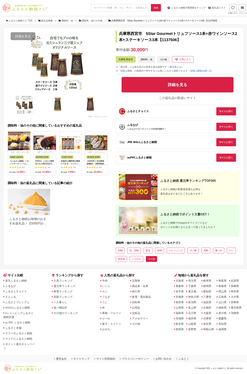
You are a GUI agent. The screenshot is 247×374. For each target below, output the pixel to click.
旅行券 (136, 291)
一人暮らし (60, 302)
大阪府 (207, 313)
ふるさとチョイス (16, 291)
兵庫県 (207, 318)
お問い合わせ (163, 358)
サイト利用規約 (104, 358)
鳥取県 (222, 280)
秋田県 (180, 302)
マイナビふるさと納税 (18, 338)
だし (231, 250)
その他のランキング (66, 313)
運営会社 (60, 358)
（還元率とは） (175, 67)
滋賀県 (207, 302)
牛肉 (104, 280)
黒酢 (206, 250)
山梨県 (192, 323)
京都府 (207, 307)
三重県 (207, 296)
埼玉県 (192, 280)
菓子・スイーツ (111, 323)
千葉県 (192, 286)
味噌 (159, 250)
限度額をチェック (186, 8)
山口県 (222, 302)
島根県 (222, 286)
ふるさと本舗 (13, 328)
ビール (106, 318)
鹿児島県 (236, 307)
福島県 (180, 313)
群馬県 (180, 329)
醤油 (148, 250)
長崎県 (235, 286)
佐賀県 (235, 280)
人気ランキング (63, 280)
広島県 (222, 296)
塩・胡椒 (134, 250)
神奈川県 (193, 296)
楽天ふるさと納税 (16, 280)
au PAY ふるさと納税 (17, 322)
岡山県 (222, 291)
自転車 (136, 302)
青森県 (180, 286)
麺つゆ (218, 250)
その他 (163, 59)
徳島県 (222, 307)
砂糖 (120, 250)
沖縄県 (235, 313)
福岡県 (222, 329)
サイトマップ (80, 358)
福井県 (192, 318)
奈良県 (207, 323)
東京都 (192, 291)
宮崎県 (235, 302)
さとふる (10, 296)
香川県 (222, 313)
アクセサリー (140, 318)
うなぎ (106, 296)
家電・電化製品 (141, 296)
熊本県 (235, 291)
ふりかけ (136, 259)
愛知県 (207, 291)
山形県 (180, 307)
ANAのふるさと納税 (17, 307)
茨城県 (180, 318)
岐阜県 (207, 280)
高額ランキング (63, 296)
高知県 (222, 323)
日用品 (136, 307)
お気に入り (233, 9)
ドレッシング (176, 250)
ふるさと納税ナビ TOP (19, 20)
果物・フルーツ (111, 313)
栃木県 (180, 323)
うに (104, 302)
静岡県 (207, 286)
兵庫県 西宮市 (125, 59)
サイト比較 (13, 275)
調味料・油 (66, 20)
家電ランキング (63, 291)
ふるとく (182, 358)
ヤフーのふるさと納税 (18, 333)
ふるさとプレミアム (17, 302)
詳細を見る (23, 36)
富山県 (192, 307)
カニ (104, 291)
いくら (106, 286)
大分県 (235, 296)
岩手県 (180, 291)
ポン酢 (193, 250)
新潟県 (192, 302)
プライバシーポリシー (134, 358)
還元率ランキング (64, 286)
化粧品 (136, 313)
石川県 (192, 313)
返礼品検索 (45, 20)
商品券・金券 (140, 286)
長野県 (192, 329)
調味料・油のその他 (91, 20)
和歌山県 (208, 329)
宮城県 (180, 296)
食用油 (121, 259)
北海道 (180, 280)
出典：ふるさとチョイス (97, 117)
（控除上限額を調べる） (201, 70)
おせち (106, 329)
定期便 (136, 280)
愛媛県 (222, 318)
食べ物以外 (60, 307)
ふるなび (10, 286)
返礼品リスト (217, 7)
